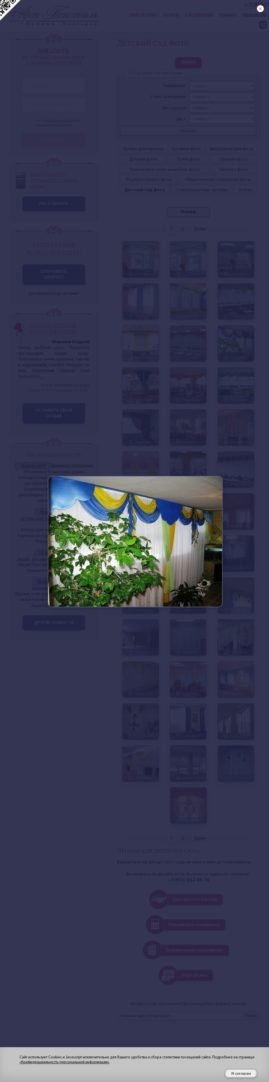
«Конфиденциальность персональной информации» (64, 1062)
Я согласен (241, 1073)
